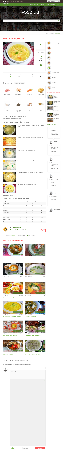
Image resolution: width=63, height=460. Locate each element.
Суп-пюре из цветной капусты (9, 297)
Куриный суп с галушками (30, 316)
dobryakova (57, 209)
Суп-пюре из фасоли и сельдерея (32, 277)
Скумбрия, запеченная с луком (31, 297)
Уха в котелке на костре (8, 354)
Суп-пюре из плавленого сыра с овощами (12, 316)
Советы (47, 4)
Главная (46, 33)
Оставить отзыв (43, 230)
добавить (13, 235)
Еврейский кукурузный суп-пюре (10, 335)
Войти (58, 1)
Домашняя (5, 76)
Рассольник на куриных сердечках (32, 354)
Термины (42, 4)
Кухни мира (52, 4)
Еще (58, 4)
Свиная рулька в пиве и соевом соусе (33, 335)
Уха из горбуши (6, 258)
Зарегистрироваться (51, 1)
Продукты (36, 4)
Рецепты (31, 4)
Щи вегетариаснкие (29, 258)
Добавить (40, 448)
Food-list (6, 4)
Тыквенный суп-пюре (7, 277)
